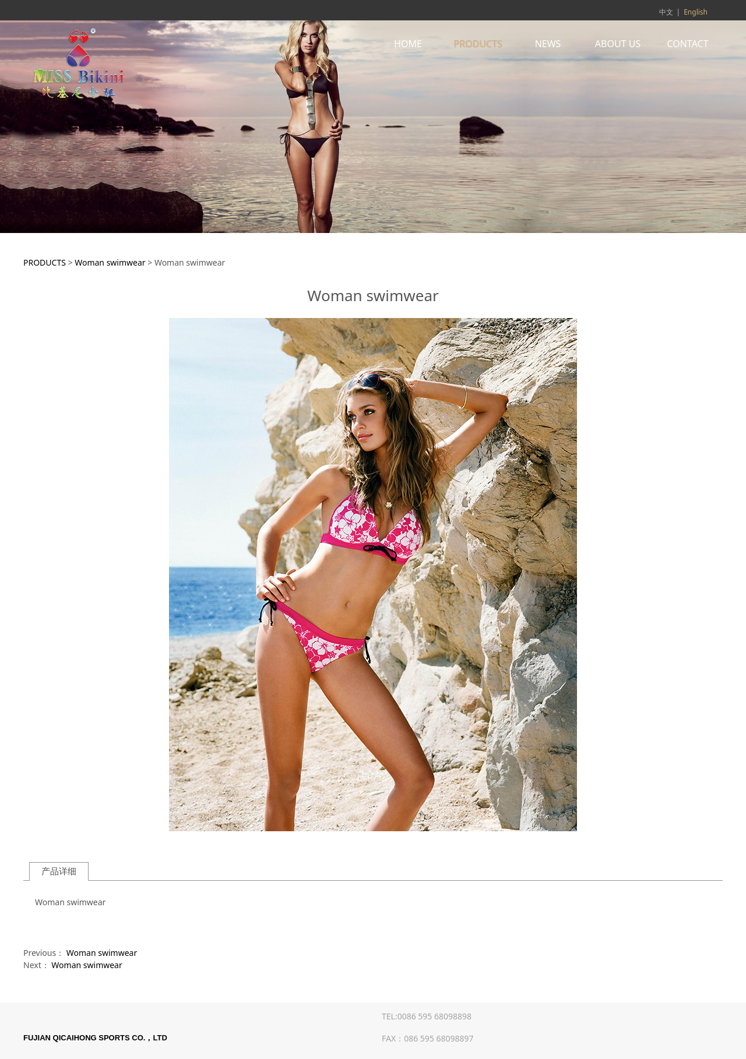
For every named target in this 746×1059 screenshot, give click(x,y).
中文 (666, 12)
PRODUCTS (477, 43)
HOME (408, 43)
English (696, 12)
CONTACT (687, 43)
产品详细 (58, 871)
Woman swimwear (110, 262)
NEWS (548, 43)
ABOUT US (618, 43)
